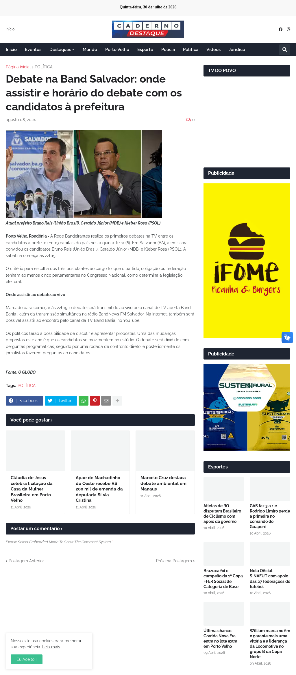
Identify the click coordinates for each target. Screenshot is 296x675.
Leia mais (51, 647)
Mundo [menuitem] (90, 49)
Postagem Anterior (26, 561)
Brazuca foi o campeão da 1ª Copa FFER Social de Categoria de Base (223, 578)
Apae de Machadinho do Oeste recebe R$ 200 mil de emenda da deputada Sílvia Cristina (99, 489)
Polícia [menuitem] (168, 49)
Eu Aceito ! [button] (26, 659)
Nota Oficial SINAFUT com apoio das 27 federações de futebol (270, 578)
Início (10, 29)
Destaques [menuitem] (60, 49)
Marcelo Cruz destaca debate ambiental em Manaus (163, 483)
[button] (284, 49)
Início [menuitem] (11, 49)
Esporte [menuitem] (145, 49)
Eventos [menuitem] (33, 49)
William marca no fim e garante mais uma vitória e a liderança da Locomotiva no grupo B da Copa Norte (270, 643)
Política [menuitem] (190, 49)
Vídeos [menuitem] (213, 49)
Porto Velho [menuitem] (117, 49)
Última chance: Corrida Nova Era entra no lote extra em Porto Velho (220, 638)
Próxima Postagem (174, 561)
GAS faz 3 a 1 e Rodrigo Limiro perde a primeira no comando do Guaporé (270, 516)
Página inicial (18, 67)
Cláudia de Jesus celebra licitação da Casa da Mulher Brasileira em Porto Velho (32, 489)
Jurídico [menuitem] (237, 49)
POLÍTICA (44, 67)
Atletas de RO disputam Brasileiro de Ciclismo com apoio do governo (222, 513)
